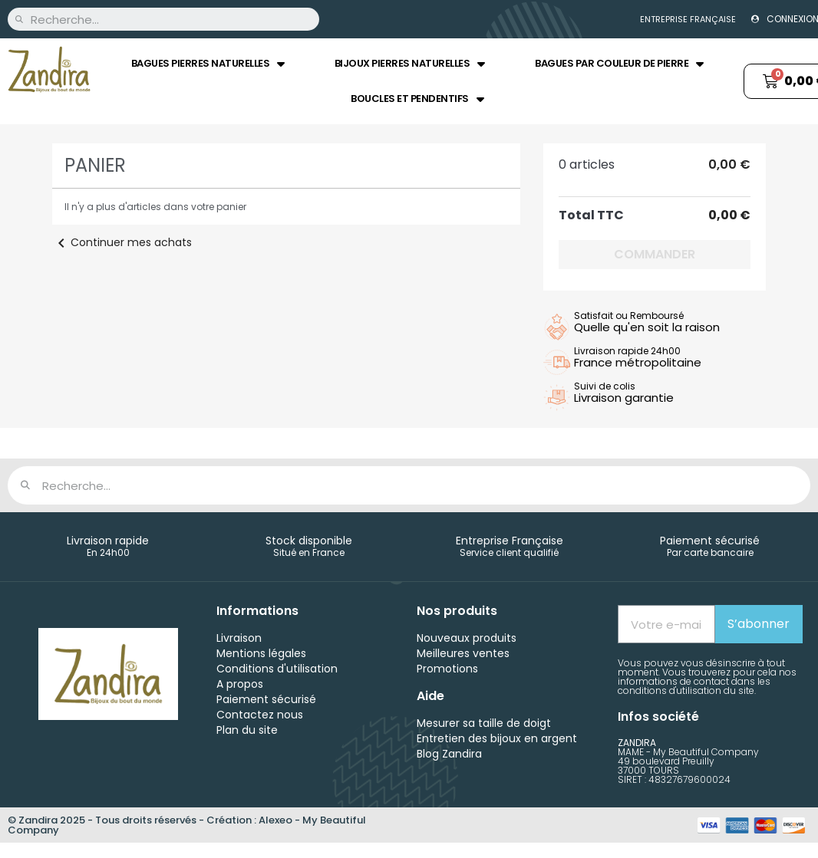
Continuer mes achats (122, 242)
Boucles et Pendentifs (417, 99)
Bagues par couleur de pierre (619, 63)
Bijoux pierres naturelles (410, 63)
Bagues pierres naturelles (208, 63)
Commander (654, 254)
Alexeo (275, 820)
